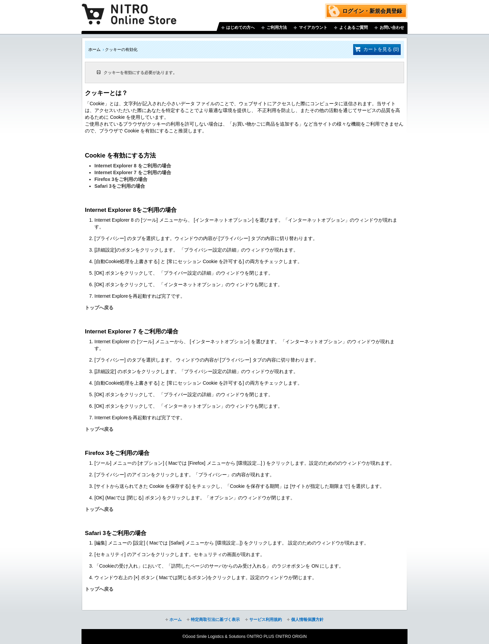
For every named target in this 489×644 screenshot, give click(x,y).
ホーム (94, 49)
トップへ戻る (99, 307)
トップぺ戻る (99, 429)
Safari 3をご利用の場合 (119, 186)
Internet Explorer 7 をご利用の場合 (132, 172)
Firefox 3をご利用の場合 (120, 179)
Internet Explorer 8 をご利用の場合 (132, 165)
